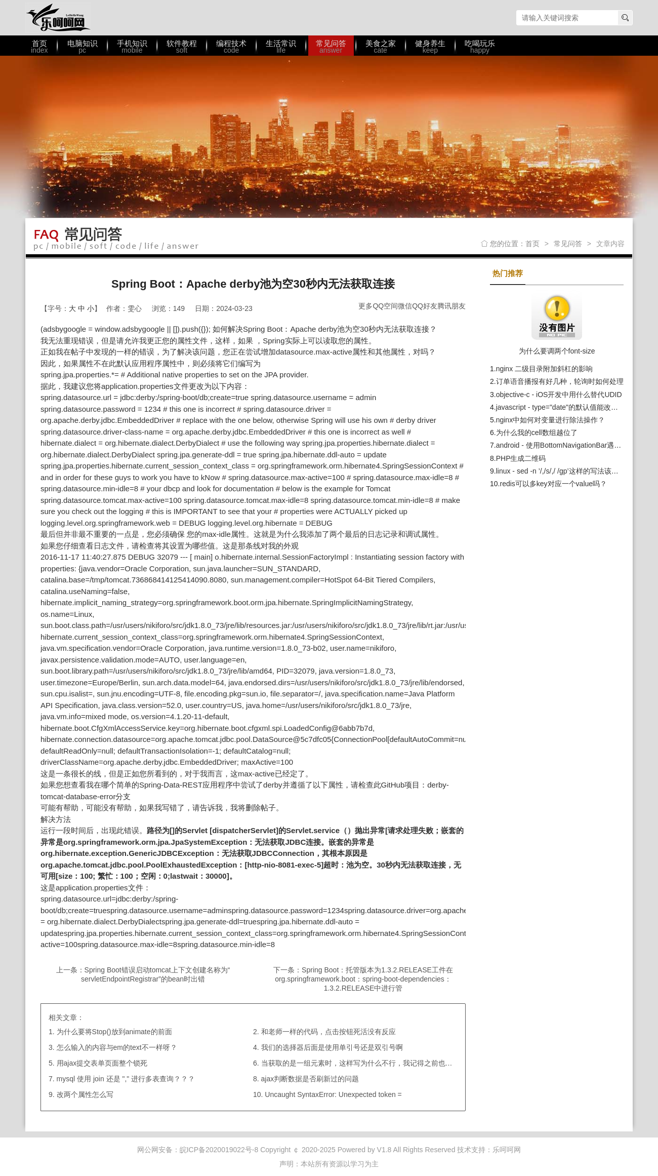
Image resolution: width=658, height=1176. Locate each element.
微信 (405, 306)
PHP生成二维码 (521, 458)
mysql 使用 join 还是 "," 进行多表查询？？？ (126, 1079)
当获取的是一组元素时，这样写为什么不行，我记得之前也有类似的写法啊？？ (385, 1063)
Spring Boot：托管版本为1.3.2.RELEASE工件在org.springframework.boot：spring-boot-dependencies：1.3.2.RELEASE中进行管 (364, 979)
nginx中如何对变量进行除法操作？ (550, 420)
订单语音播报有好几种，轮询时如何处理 (560, 381)
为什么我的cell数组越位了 (537, 432)
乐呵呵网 (58, 18)
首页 (532, 244)
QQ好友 (424, 306)
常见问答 (568, 244)
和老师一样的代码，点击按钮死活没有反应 (328, 1032)
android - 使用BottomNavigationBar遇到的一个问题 (576, 445)
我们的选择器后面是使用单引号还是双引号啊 (332, 1047)
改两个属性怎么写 (85, 1094)
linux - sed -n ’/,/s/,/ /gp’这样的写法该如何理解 (568, 471)
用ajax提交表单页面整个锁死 (102, 1063)
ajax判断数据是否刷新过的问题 (310, 1079)
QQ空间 (385, 306)
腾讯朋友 (451, 306)
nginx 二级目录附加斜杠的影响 (544, 369)
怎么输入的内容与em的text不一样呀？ (117, 1047)
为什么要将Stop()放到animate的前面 (114, 1032)
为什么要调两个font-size (557, 351)
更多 (365, 306)
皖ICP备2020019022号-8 (219, 1150)
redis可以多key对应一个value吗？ (553, 484)
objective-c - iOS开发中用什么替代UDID (559, 394)
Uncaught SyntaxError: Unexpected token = (333, 1094)
